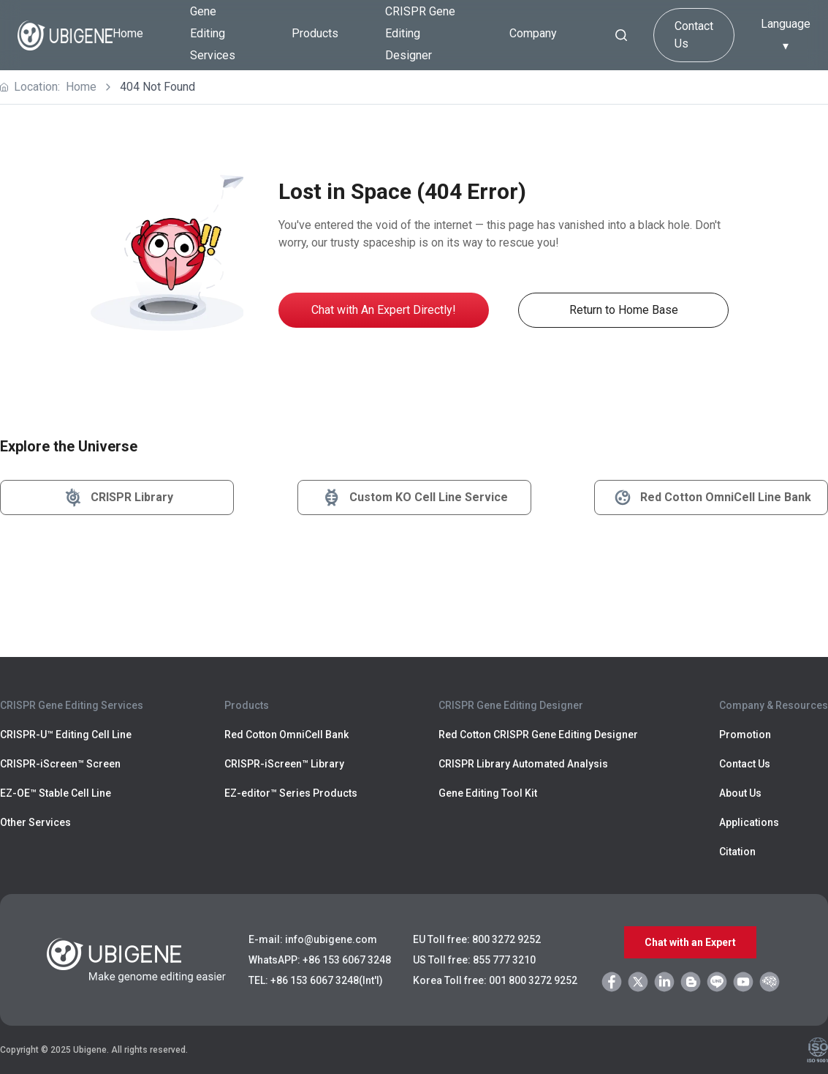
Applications (749, 822)
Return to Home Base (623, 310)
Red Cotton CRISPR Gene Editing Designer (538, 734)
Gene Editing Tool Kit (487, 793)
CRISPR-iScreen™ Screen (60, 764)
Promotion (745, 734)
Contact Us (694, 34)
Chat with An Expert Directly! (383, 310)
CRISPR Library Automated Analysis (523, 764)
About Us (740, 793)
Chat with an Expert (690, 942)
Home (128, 33)
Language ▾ (785, 35)
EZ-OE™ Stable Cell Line (55, 793)
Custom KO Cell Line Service (414, 497)
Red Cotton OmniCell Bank (286, 734)
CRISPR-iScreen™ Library (284, 764)
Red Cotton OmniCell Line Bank (711, 497)
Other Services (35, 822)
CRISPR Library (117, 497)
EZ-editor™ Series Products (290, 793)
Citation (737, 851)
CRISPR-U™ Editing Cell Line (66, 734)
